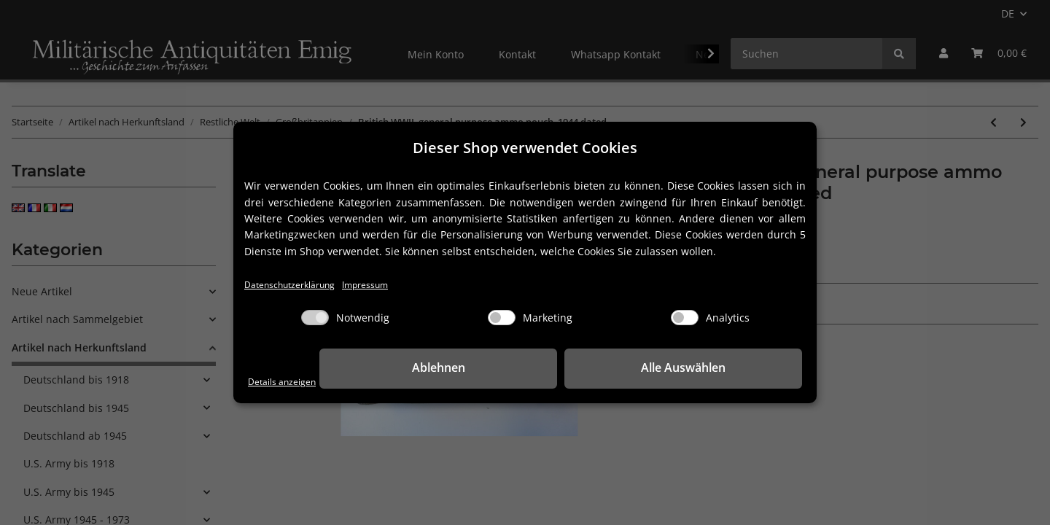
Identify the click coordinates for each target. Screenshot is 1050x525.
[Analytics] (685, 319)
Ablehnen (576, 369)
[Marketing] (502, 319)
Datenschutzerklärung (298, 285)
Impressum (388, 285)
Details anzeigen (288, 381)
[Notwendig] (315, 319)
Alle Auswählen (729, 369)
